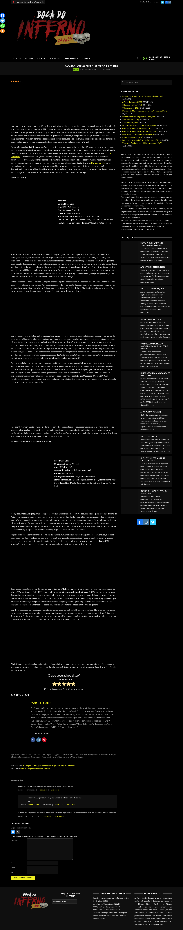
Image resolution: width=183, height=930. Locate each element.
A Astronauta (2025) (130, 122)
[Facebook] (2, 15)
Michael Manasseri (63, 757)
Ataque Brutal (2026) (130, 120)
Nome (13, 863)
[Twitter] (2, 20)
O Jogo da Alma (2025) (131, 108)
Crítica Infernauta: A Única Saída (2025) (137, 128)
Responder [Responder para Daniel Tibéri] (59, 816)
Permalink (43, 790)
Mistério (74, 757)
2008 (71, 755)
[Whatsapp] (2, 25)
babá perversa (93, 755)
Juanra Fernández (42, 757)
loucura (53, 757)
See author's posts (42, 733)
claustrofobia (103, 755)
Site (12, 872)
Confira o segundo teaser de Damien (35, 768)
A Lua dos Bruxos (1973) (110, 907)
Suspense (81, 757)
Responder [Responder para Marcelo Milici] (71, 805)
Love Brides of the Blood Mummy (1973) (138, 134)
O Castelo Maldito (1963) (132, 105)
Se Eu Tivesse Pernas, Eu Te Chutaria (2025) (139, 125)
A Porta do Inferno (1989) (132, 102)
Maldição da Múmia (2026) (132, 137)
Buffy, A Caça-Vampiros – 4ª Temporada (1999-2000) (142, 96)
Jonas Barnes (31, 757)
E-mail (13, 867)
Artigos (75, 69)
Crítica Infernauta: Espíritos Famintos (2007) (139, 131)
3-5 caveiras (83, 755)
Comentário (15, 840)
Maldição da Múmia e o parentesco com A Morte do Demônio (145, 111)
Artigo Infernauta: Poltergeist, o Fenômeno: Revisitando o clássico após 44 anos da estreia (111, 916)
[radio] (54, 684)
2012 (76, 755)
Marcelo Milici (42, 703)
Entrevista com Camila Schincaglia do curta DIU (140, 140)
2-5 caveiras (64, 755)
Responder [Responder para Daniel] (55, 790)
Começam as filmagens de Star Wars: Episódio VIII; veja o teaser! (49, 766)
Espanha (22, 757)
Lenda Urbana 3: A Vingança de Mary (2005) (139, 117)
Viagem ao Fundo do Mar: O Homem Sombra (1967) (142, 143)
